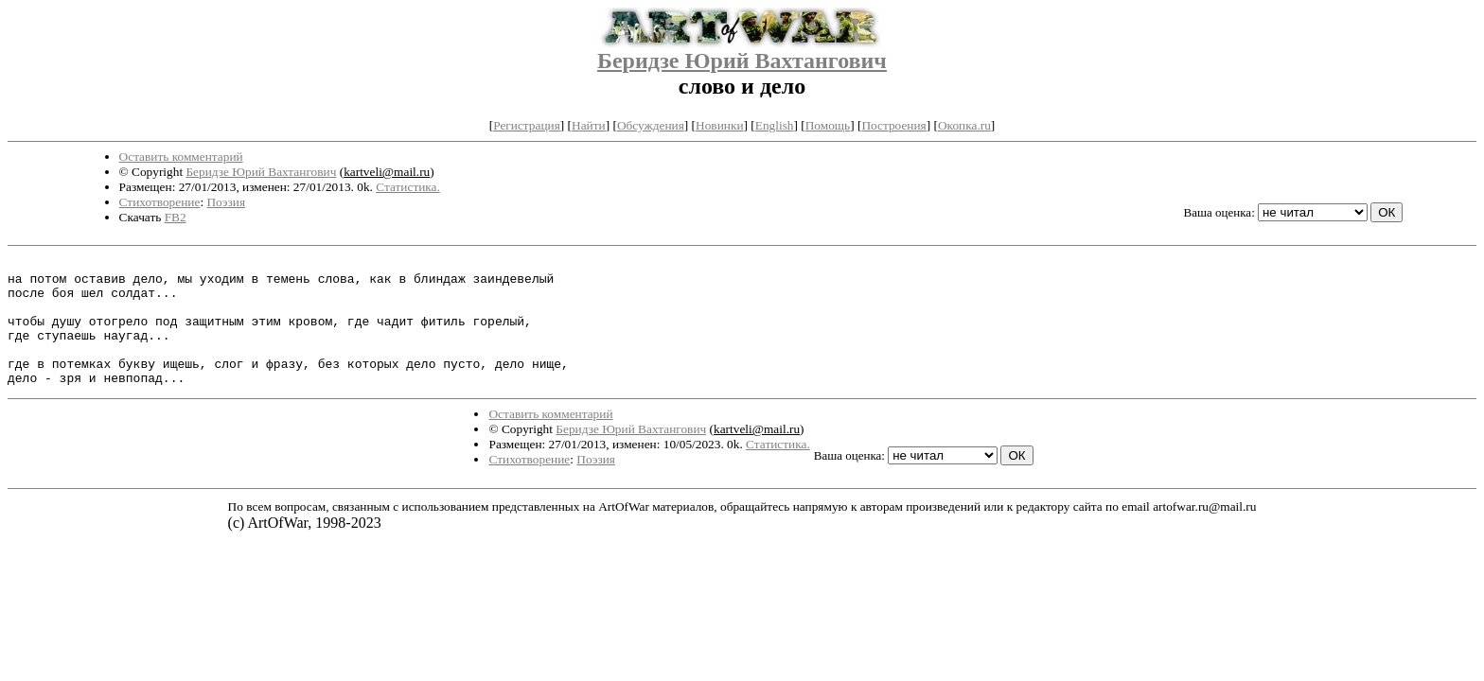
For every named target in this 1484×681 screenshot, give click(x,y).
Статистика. (408, 187)
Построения (893, 125)
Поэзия (225, 202)
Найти (589, 125)
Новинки (719, 125)
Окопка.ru (964, 125)
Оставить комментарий (181, 156)
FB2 (175, 217)
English (774, 125)
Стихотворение (160, 202)
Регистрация (526, 125)
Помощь (827, 125)
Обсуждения (650, 125)
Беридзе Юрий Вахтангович (742, 60)
